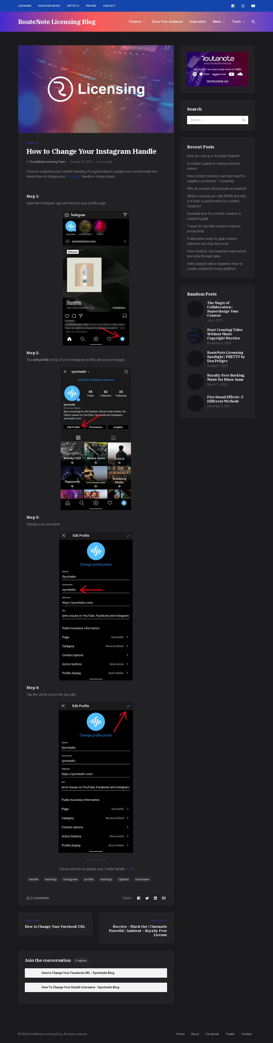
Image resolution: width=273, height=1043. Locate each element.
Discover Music (49, 5)
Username (142, 879)
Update (124, 879)
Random (32, 143)
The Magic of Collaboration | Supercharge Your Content (223, 309)
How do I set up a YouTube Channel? (213, 156)
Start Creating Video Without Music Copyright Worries (225, 334)
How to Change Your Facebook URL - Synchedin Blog (78, 973)
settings (106, 879)
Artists (73, 5)
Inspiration (197, 22)
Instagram (73, 176)
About (195, 1034)
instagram (70, 879)
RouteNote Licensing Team (48, 161)
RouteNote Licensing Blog (57, 22)
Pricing (91, 5)
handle (33, 879)
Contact (109, 5)
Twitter (230, 1034)
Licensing (24, 5)
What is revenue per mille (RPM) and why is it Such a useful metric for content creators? (216, 201)
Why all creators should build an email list (216, 189)
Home (180, 1034)
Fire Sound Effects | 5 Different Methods (225, 399)
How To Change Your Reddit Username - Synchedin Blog (80, 987)
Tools (236, 22)
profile (88, 879)
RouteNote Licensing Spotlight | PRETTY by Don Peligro (226, 356)
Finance (135, 22)
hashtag (51, 879)
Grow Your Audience (167, 22)
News (217, 22)
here (129, 869)
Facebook (212, 1034)
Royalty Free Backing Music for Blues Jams (225, 377)
